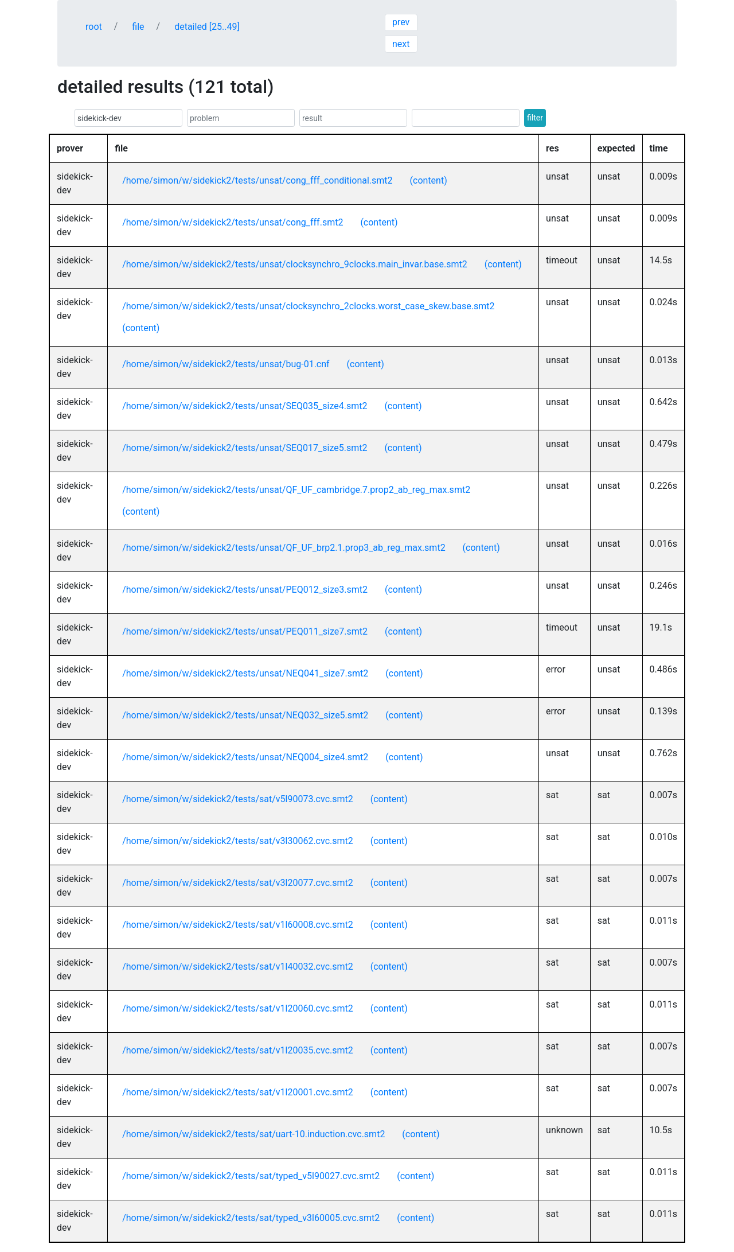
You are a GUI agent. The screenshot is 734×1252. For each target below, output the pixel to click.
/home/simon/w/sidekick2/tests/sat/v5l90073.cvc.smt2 (237, 799)
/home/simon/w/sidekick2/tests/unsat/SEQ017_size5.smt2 (244, 447)
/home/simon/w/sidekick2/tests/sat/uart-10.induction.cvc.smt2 (253, 1134)
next (401, 43)
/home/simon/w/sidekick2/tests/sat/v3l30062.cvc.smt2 (237, 840)
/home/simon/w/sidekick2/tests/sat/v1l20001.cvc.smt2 (237, 1092)
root (93, 26)
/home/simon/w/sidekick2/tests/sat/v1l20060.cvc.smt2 (237, 1008)
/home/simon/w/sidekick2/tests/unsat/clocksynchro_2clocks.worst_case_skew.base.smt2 (308, 306)
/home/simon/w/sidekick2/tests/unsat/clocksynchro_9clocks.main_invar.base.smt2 (294, 264)
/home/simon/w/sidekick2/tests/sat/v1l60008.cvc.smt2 (237, 924)
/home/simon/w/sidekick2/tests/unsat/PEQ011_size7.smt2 (245, 631)
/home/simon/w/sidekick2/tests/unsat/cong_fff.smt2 (232, 222)
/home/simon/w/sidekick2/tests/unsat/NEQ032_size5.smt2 (245, 715)
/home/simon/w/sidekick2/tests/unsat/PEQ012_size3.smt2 (245, 589)
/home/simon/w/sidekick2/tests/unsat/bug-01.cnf (225, 364)
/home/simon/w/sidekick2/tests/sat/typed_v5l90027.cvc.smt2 (251, 1176)
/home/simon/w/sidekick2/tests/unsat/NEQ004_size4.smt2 (245, 757)
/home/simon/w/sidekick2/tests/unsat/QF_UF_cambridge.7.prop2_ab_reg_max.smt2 (296, 489)
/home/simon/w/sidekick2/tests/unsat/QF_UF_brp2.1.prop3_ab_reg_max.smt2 (283, 547)
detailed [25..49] (207, 26)
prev (400, 22)
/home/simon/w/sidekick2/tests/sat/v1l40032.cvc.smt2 (237, 966)
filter (535, 117)
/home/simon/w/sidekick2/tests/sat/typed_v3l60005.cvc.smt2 (251, 1217)
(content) (428, 180)
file (138, 26)
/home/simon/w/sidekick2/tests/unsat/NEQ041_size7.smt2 (245, 673)
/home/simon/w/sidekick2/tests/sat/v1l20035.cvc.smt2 (237, 1050)
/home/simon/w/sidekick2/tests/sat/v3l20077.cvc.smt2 (237, 882)
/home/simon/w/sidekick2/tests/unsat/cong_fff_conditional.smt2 (257, 180)
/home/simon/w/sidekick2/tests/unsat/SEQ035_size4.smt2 (244, 406)
